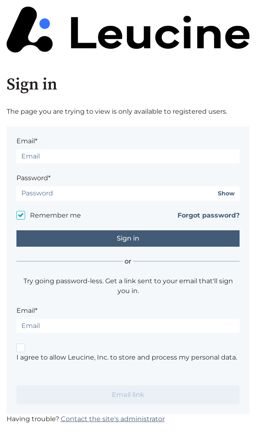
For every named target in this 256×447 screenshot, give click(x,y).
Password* (33, 178)
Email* (26, 141)
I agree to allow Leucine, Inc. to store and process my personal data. (126, 357)
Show (226, 193)
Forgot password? (209, 215)
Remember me (55, 215)
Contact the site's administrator (113, 419)
